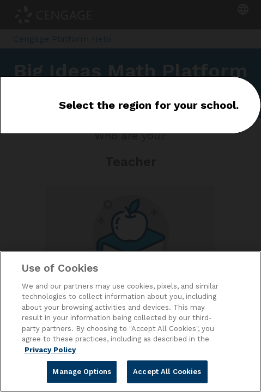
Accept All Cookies (167, 371)
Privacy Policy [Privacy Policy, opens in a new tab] (50, 350)
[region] (130, 321)
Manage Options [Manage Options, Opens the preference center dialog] (81, 371)
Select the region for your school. (149, 105)
